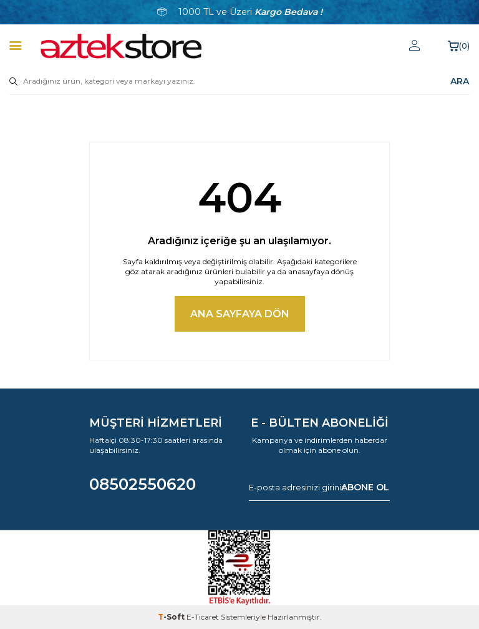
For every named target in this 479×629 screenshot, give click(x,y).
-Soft (172, 617)
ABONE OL (365, 487)
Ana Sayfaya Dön (239, 314)
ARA (459, 81)
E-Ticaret (202, 617)
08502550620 (142, 484)
